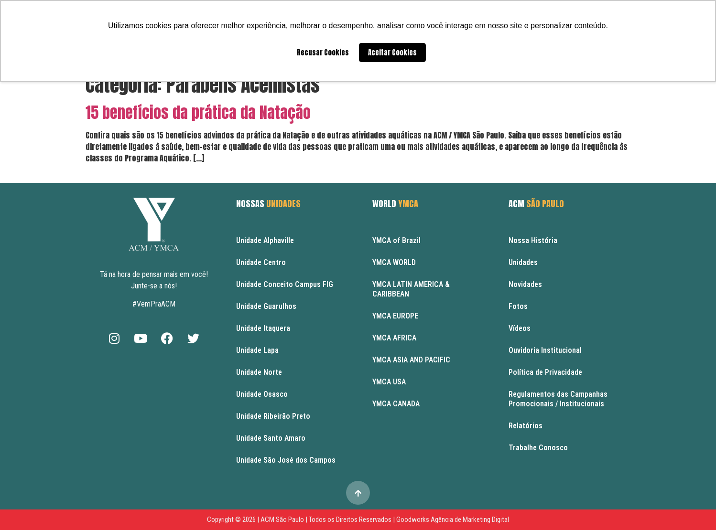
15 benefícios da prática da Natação (198, 112)
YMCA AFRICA (394, 337)
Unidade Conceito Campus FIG (284, 284)
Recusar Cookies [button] (323, 52)
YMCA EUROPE (395, 315)
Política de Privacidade (545, 372)
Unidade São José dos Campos (286, 460)
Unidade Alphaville (265, 240)
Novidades (525, 284)
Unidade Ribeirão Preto (273, 416)
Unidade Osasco (262, 394)
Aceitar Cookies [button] (392, 52)
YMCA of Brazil (396, 240)
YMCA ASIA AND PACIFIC (411, 359)
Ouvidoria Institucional (545, 350)
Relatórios (525, 425)
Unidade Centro (261, 262)
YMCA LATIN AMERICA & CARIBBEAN (411, 289)
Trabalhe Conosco (538, 447)
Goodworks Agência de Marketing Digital (452, 519)
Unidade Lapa (257, 350)
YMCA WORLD (394, 262)
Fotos (518, 306)
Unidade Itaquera (263, 328)
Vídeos (520, 328)
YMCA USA (389, 381)
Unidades (523, 262)
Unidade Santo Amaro (270, 438)
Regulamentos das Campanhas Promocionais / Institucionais (558, 399)
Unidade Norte (259, 372)
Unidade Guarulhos (266, 306)
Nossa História (533, 240)
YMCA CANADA (396, 403)
